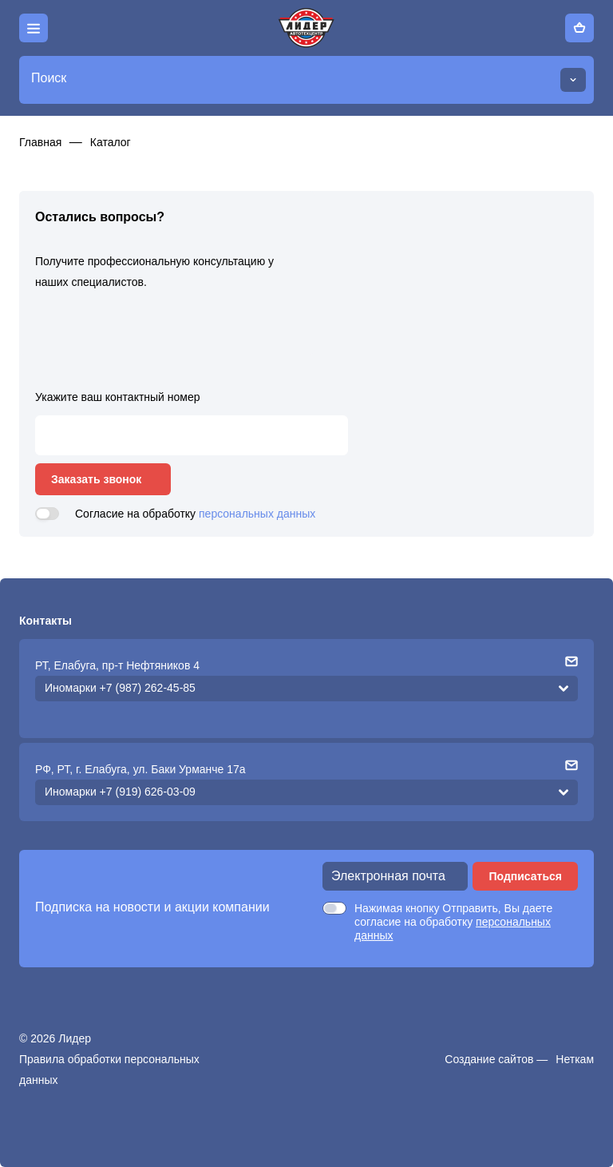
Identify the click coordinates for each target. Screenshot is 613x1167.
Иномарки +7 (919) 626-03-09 (120, 791)
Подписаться (525, 876)
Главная (40, 142)
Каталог (110, 142)
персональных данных (257, 513)
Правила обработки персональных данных (109, 1069)
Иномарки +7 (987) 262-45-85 (120, 687)
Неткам (575, 1059)
